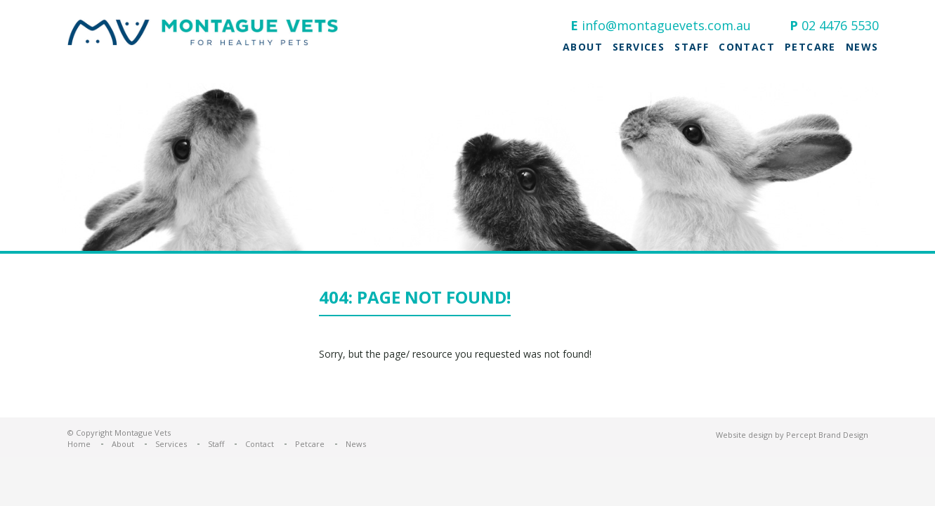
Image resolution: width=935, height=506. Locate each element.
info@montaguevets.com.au (666, 25)
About (583, 47)
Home (79, 444)
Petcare (810, 47)
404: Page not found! (415, 298)
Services (639, 47)
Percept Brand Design (827, 434)
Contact (747, 47)
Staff (691, 47)
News (862, 47)
